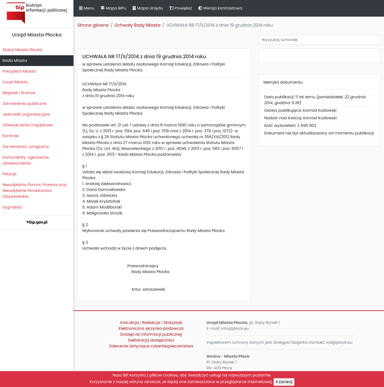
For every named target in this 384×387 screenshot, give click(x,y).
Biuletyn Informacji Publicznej (37, 13)
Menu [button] (86, 8)
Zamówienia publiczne (24, 103)
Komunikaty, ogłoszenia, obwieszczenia (25, 160)
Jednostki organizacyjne (26, 114)
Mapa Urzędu (147, 8)
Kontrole (10, 136)
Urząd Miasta (15, 82)
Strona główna (93, 25)
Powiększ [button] (180, 8)
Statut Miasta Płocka (22, 50)
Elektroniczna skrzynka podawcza (151, 328)
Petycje (9, 174)
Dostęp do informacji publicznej (151, 334)
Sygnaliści (12, 207)
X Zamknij (284, 381)
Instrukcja (129, 322)
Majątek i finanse (19, 93)
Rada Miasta (14, 60)
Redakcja (151, 322)
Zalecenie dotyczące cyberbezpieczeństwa (151, 346)
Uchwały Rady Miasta (137, 25)
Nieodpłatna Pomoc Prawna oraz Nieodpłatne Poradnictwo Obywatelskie (34, 190)
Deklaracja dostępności (151, 340)
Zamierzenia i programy (25, 146)
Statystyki (173, 322)
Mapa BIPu (113, 8)
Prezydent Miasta (19, 71)
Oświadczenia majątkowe (27, 125)
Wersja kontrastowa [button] (220, 8)
